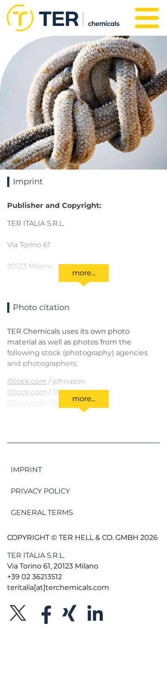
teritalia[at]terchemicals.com (58, 587)
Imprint (26, 469)
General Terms (42, 512)
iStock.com (27, 381)
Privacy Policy (40, 491)
